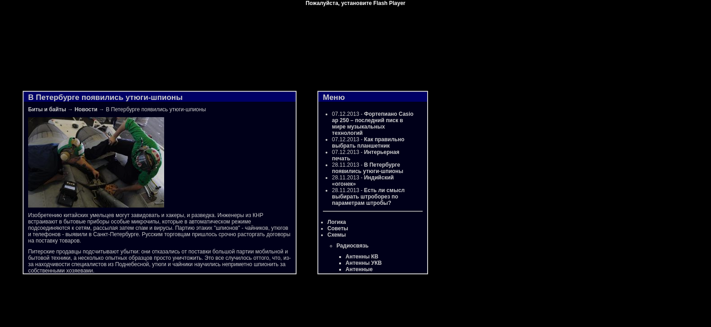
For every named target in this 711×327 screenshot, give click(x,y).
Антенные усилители (360, 272)
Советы (337, 228)
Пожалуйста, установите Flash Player (355, 3)
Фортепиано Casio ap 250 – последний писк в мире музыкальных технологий (373, 123)
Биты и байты (47, 109)
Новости (85, 109)
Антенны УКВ (364, 263)
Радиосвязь (352, 246)
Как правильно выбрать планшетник (368, 142)
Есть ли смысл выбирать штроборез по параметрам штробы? (368, 196)
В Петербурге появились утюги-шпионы (367, 168)
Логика (336, 222)
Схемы (336, 235)
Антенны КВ (362, 256)
